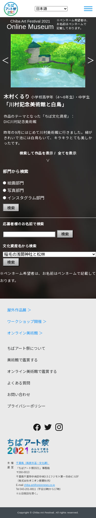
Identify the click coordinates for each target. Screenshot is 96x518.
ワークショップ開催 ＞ (27, 321)
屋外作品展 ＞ (19, 310)
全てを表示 (67, 153)
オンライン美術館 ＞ (25, 333)
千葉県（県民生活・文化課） (32, 463)
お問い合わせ (18, 395)
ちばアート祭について (26, 348)
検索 (11, 208)
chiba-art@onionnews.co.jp (39, 485)
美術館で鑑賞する (22, 360)
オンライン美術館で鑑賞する (32, 371)
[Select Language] (51, 8)
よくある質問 (18, 383)
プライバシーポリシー (26, 406)
